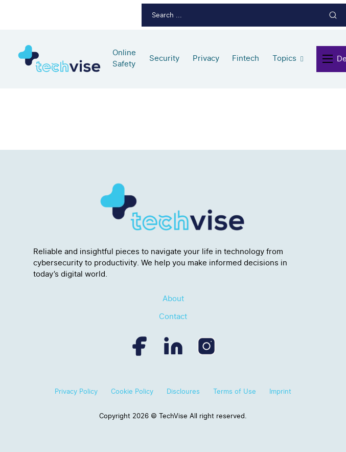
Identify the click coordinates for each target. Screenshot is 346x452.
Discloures (183, 391)
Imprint (280, 391)
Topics (284, 58)
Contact (173, 316)
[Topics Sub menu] (302, 59)
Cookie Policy (132, 391)
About (173, 298)
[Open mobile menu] (330, 59)
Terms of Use (234, 391)
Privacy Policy (76, 391)
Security (164, 58)
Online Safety (124, 58)
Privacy (206, 58)
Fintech (245, 58)
